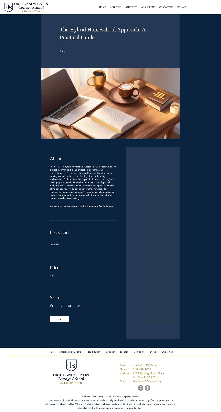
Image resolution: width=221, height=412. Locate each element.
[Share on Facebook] (51, 305)
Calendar (110, 351)
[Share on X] (60, 305)
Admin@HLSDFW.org (145, 365)
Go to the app (106, 205)
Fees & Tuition (93, 351)
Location (124, 351)
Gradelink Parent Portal (70, 351)
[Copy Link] (78, 305)
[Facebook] (147, 388)
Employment (167, 351)
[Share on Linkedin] (69, 305)
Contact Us (139, 351)
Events (153, 351)
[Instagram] (140, 388)
